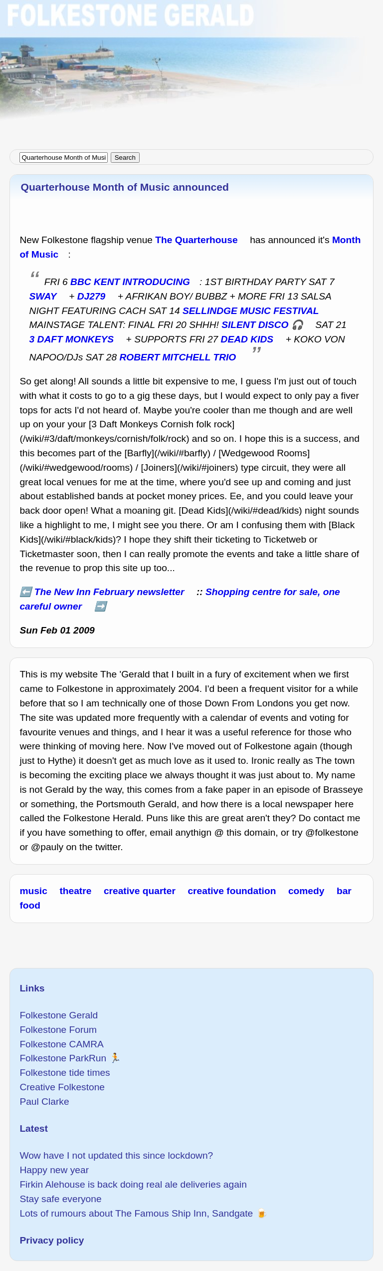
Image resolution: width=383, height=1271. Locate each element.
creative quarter (140, 891)
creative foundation (232, 891)
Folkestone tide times (64, 1072)
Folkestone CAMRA (61, 1044)
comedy (306, 891)
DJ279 (91, 296)
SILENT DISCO (254, 324)
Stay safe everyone (60, 1199)
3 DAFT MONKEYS (71, 339)
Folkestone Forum (58, 1029)
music (33, 891)
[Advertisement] (191, 70)
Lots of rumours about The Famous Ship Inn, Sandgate (136, 1213)
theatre (75, 891)
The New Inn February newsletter (109, 592)
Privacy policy (51, 1240)
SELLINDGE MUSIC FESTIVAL (251, 311)
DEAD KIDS (247, 339)
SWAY (43, 296)
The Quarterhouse (196, 240)
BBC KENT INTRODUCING (130, 282)
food (29, 905)
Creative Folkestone (62, 1087)
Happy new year (54, 1170)
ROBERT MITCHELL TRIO (177, 357)
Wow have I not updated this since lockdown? (116, 1155)
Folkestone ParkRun (62, 1058)
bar (344, 891)
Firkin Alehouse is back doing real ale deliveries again (132, 1184)
